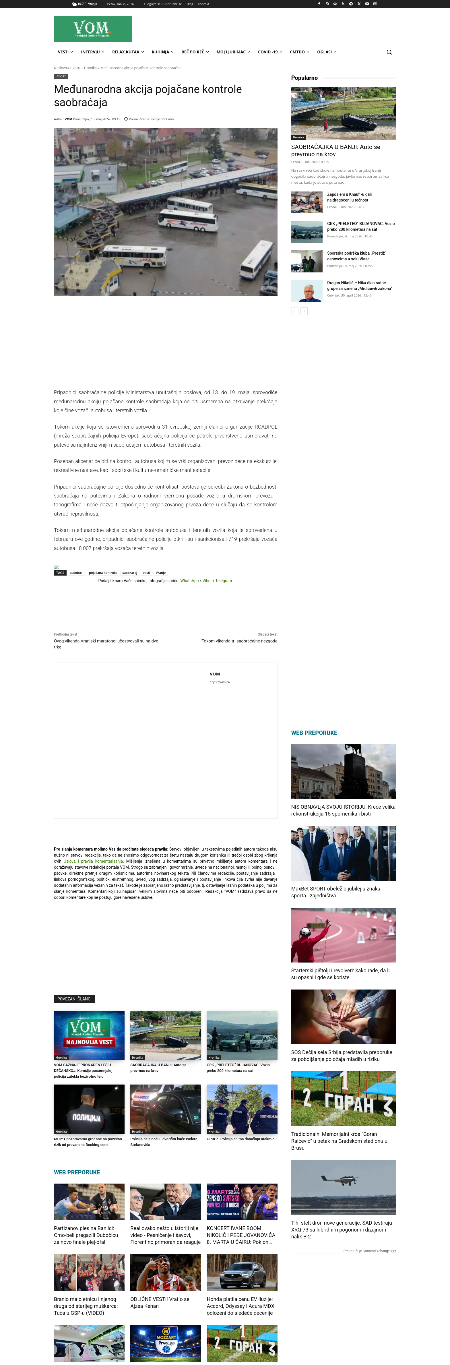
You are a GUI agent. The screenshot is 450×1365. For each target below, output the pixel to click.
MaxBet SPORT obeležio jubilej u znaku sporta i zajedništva (336, 892)
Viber (207, 619)
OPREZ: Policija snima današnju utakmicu (241, 1061)
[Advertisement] (276, 29)
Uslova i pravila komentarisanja (93, 783)
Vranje (161, 611)
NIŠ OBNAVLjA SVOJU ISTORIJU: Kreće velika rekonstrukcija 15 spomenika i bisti (343, 810)
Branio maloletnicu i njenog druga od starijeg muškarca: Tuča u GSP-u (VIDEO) (86, 1228)
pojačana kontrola (103, 611)
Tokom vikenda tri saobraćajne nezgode (239, 679)
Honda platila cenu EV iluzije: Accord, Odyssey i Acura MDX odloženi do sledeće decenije (240, 1228)
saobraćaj (130, 611)
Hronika (90, 67)
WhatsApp (189, 619)
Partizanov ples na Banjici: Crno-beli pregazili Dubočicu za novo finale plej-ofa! (86, 1157)
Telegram (223, 619)
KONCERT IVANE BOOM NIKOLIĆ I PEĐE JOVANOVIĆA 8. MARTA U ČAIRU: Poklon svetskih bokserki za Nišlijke (241, 1158)
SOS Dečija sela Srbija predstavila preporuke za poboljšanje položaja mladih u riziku (341, 1055)
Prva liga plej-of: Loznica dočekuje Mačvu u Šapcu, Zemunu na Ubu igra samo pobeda (160, 1300)
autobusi (77, 611)
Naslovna (61, 67)
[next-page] (304, 311)
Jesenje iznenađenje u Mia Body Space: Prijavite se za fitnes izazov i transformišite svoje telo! (86, 1300)
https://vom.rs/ (104, 721)
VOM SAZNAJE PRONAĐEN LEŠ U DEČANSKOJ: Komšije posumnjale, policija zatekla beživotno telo (83, 993)
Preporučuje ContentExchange (251, 1321)
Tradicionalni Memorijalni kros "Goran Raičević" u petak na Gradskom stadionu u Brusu (241, 1299)
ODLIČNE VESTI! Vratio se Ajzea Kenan (159, 1225)
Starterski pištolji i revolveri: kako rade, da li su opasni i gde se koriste (340, 973)
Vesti (76, 67)
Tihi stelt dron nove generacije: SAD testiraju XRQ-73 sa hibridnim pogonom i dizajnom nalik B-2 (341, 1230)
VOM (68, 119)
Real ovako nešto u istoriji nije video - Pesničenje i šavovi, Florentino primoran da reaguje (165, 1157)
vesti (146, 611)
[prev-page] (294, 311)
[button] (389, 52)
